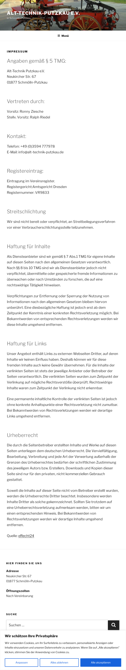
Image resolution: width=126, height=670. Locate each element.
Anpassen (21, 662)
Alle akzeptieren (101, 662)
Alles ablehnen (59, 662)
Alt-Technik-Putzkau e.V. (43, 13)
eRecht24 (26, 536)
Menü (63, 35)
